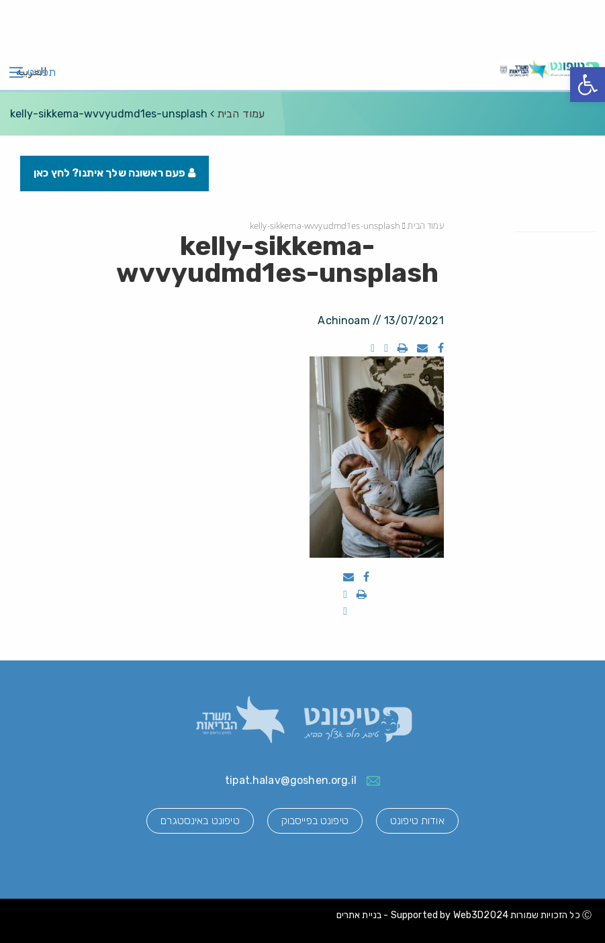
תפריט (42, 72)
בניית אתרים (359, 915)
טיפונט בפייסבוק (314, 820)
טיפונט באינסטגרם (199, 820)
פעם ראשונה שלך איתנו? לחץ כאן (114, 172)
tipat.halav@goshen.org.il (291, 780)
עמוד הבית (241, 113)
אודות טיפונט (417, 820)
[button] (587, 84)
